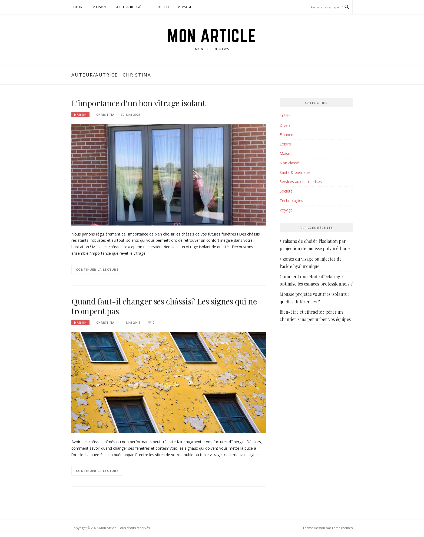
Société (163, 7)
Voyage (185, 7)
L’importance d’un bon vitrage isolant (138, 103)
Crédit (285, 115)
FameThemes (342, 528)
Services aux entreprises (301, 181)
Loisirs (77, 7)
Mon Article (212, 35)
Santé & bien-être (131, 7)
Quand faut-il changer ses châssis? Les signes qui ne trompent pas (164, 306)
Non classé (289, 162)
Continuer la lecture (97, 269)
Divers (285, 125)
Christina (105, 114)
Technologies (291, 200)
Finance (286, 134)
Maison (99, 7)
